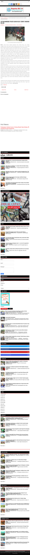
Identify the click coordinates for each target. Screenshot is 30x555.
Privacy (2, 285)
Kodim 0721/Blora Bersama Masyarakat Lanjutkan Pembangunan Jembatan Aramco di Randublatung (17, 361)
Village (2, 412)
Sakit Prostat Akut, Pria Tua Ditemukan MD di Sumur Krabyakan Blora (17, 503)
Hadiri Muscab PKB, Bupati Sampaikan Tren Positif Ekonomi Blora (17, 531)
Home (2, 17)
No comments (19, 24)
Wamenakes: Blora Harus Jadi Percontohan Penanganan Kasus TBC (17, 171)
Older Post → (26, 89)
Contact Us (2, 283)
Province (2, 402)
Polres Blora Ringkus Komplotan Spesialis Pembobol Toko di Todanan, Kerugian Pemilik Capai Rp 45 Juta (16, 493)
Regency (2, 405)
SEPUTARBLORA (14, 551)
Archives (10, 308)
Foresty (2, 395)
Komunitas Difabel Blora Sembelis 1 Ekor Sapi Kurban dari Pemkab (17, 454)
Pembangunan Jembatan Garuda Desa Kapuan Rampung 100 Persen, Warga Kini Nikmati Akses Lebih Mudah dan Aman (17, 418)
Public (2, 404)
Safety (2, 407)
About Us (2, 281)
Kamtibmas (6, 17)
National (2, 400)
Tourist (2, 410)
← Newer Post (3, 89)
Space (2, 409)
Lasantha (16, 552)
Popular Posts (4, 308)
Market (2, 399)
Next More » (3, 188)
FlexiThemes (6, 552)
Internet (2, 397)
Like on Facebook (15, 349)
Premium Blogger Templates (22, 552)
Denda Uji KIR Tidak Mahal (10, 317)
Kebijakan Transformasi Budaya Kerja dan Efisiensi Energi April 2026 (17, 542)
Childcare (2, 394)
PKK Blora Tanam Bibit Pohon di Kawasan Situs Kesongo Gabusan (17, 434)
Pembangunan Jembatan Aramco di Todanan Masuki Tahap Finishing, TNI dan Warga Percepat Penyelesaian (15, 127)
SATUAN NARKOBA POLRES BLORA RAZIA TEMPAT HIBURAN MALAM (15, 22)
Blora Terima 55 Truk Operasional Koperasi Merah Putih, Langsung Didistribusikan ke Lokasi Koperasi (16, 312)
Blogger (23, 551)
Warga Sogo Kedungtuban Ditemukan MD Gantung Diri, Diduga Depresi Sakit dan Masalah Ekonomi (16, 509)
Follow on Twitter (15, 346)
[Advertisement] (15, 142)
